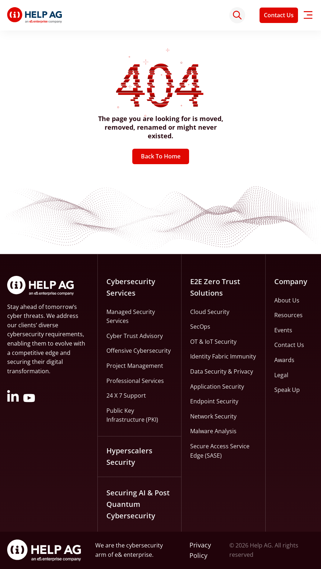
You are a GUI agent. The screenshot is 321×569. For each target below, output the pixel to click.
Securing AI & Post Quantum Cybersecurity (138, 504)
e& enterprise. (134, 555)
